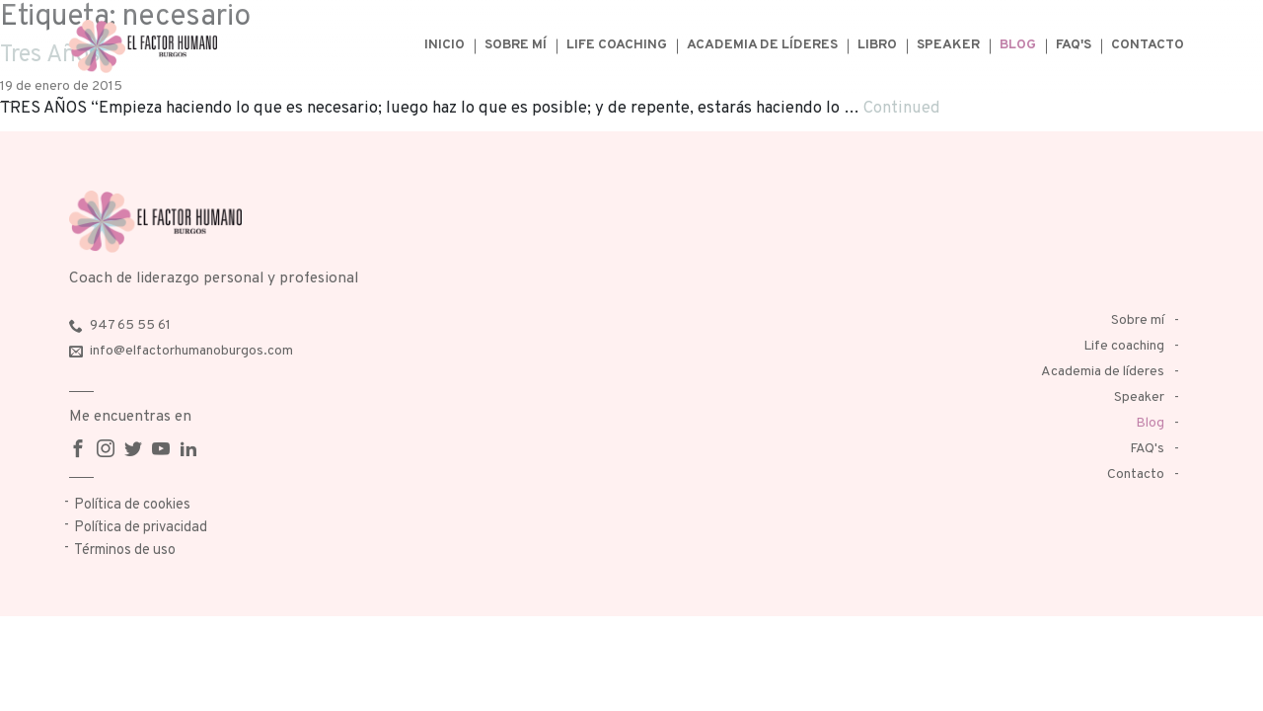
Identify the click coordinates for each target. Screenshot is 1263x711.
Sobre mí (515, 45)
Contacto (1147, 45)
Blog (1018, 45)
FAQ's (1073, 45)
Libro (877, 45)
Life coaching (616, 45)
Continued (901, 108)
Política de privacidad (140, 527)
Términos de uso (125, 550)
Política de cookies (132, 505)
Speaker (948, 45)
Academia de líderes (762, 45)
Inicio (444, 45)
